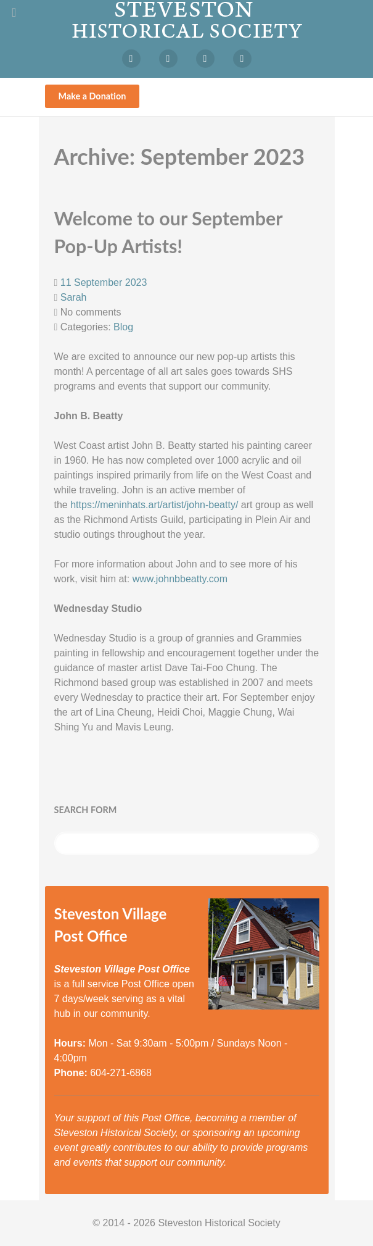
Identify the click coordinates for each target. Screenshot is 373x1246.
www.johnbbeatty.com (180, 579)
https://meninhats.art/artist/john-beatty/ (154, 505)
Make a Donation (92, 96)
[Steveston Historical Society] (187, 19)
